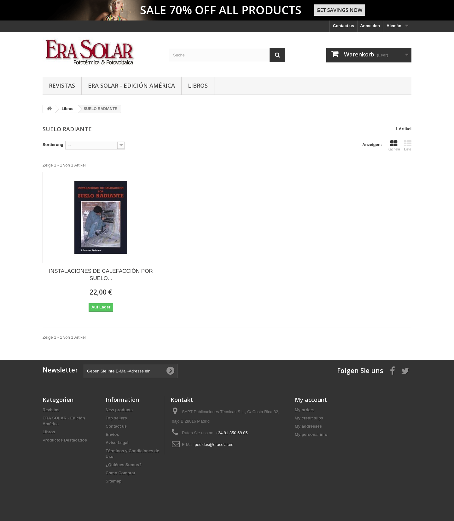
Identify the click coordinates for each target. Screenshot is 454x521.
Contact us (343, 25)
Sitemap (114, 481)
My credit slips (309, 418)
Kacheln (393, 145)
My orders (304, 409)
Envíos (112, 434)
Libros (198, 85)
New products (119, 409)
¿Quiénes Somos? (124, 464)
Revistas (62, 85)
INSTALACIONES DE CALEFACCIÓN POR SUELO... (101, 274)
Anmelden (370, 25)
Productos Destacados (65, 440)
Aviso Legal (117, 442)
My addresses (308, 426)
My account (311, 399)
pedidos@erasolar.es (214, 444)
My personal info (311, 434)
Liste (407, 145)
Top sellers (116, 418)
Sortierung (53, 144)
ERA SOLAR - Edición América (131, 85)
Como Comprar (121, 473)
